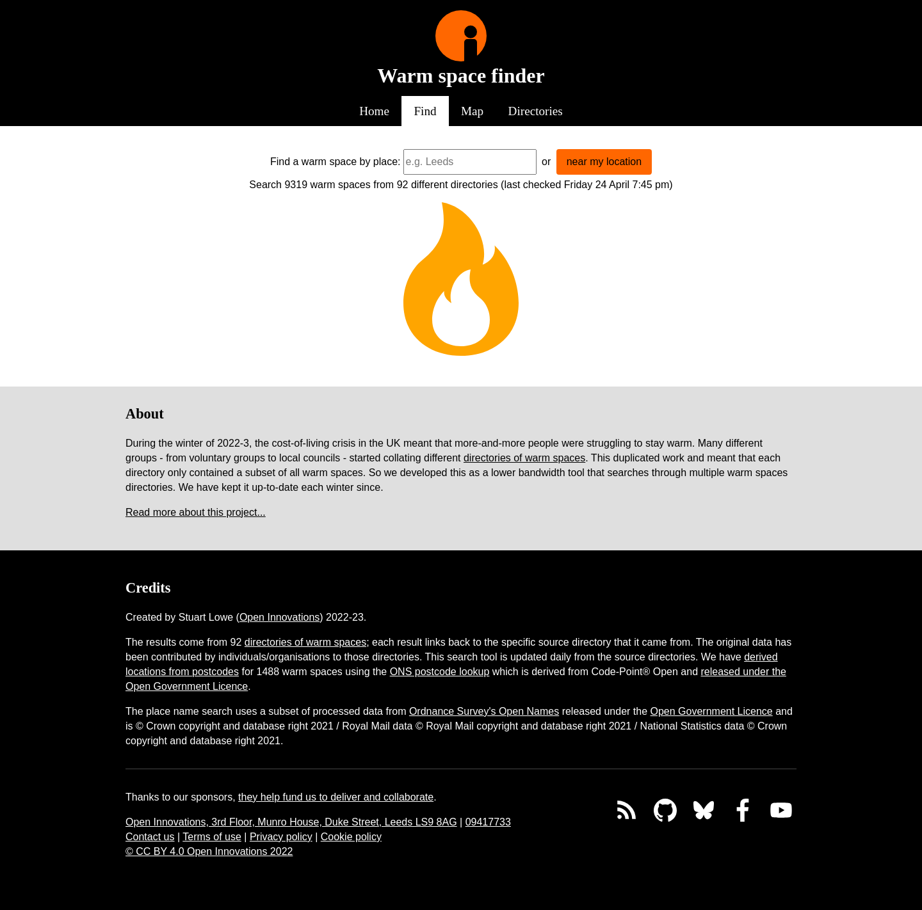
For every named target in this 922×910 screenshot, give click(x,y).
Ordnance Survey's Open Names (484, 711)
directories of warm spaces (524, 457)
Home (374, 111)
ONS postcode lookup (440, 671)
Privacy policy (281, 836)
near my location (604, 161)
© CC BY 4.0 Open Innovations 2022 (209, 851)
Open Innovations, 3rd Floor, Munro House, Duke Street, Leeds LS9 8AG (291, 822)
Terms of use (211, 836)
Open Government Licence (712, 711)
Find (425, 111)
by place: (380, 161)
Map (472, 111)
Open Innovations (279, 617)
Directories (535, 111)
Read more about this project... (195, 512)
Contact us (149, 836)
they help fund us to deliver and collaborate (335, 797)
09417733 (488, 822)
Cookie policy (351, 836)
